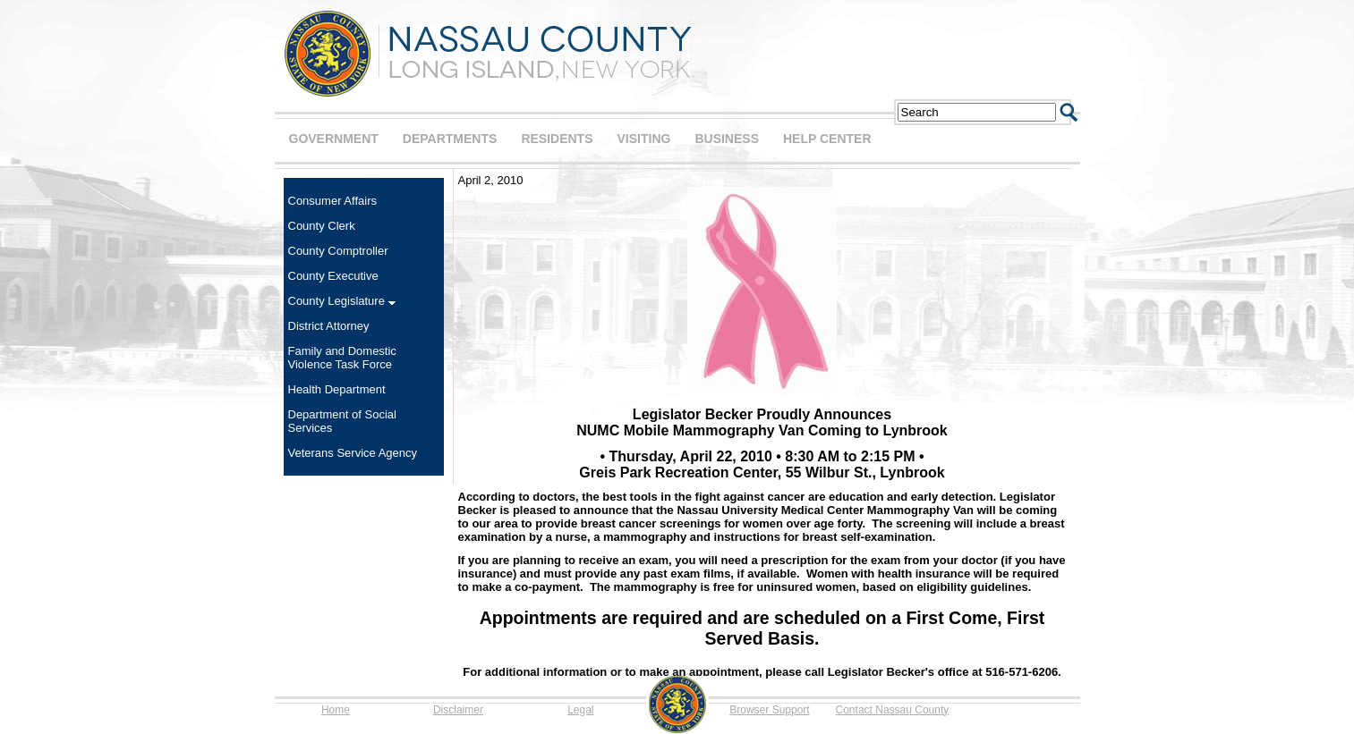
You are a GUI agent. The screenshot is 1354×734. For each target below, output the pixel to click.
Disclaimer (458, 710)
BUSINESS (726, 138)
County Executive (333, 276)
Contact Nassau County (893, 710)
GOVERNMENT (334, 138)
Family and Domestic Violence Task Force (342, 357)
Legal (580, 710)
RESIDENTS (556, 138)
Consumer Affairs (332, 200)
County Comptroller (338, 250)
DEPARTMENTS (450, 138)
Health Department (337, 389)
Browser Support (769, 710)
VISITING (644, 138)
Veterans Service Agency (353, 453)
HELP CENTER (827, 138)
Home (335, 710)
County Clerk (321, 225)
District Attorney (329, 326)
